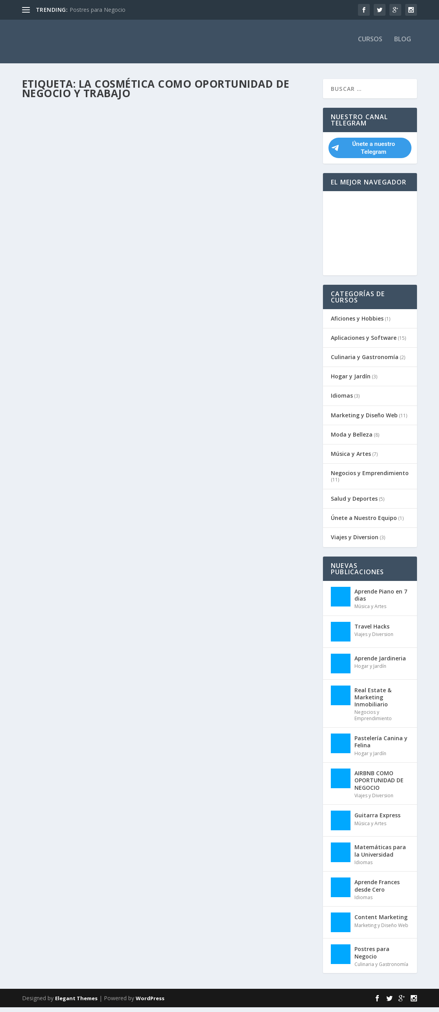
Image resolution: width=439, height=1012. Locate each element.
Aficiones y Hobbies (357, 323)
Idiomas (342, 400)
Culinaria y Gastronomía (364, 362)
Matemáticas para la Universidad (380, 855)
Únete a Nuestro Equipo (364, 523)
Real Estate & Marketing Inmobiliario (372, 702)
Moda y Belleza (352, 439)
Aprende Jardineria (380, 663)
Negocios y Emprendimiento (370, 478)
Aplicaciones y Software (364, 343)
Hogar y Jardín (351, 381)
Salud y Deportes (354, 503)
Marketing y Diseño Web (364, 420)
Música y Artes (351, 459)
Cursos (370, 44)
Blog (402, 44)
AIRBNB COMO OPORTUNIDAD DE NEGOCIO (379, 785)
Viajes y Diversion (354, 542)
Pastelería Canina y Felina (381, 746)
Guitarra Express (377, 820)
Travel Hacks (371, 631)
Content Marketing (381, 922)
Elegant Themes (76, 1002)
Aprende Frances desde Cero (377, 890)
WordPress (150, 1002)
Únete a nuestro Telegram (363, 153)
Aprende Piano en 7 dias (380, 599)
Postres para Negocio (97, 9)
